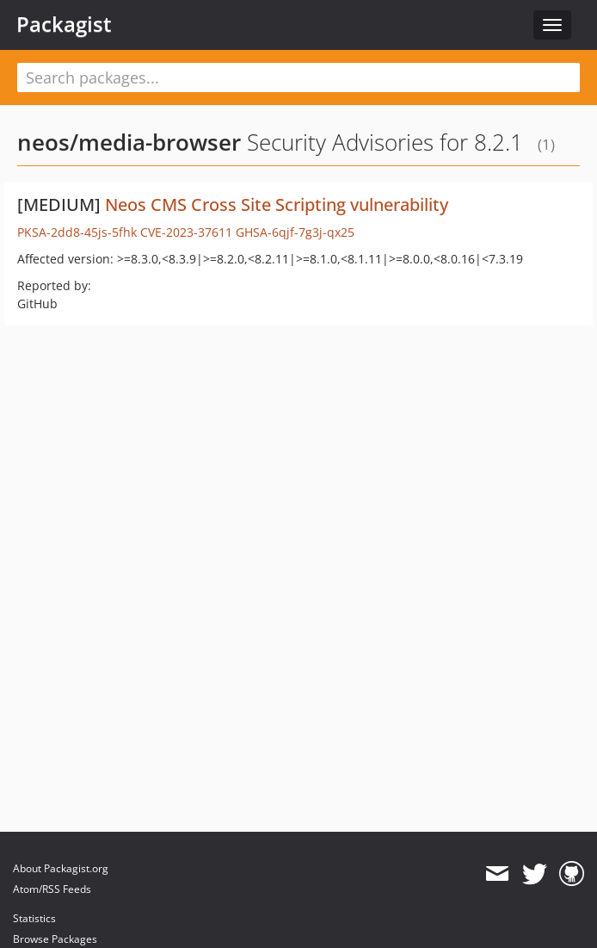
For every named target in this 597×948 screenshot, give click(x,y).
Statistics (34, 918)
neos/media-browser (129, 142)
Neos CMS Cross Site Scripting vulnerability (276, 204)
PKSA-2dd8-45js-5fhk (77, 232)
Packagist (64, 24)
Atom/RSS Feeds (52, 889)
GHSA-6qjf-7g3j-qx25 (295, 232)
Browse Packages (55, 939)
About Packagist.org (60, 868)
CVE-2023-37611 (186, 232)
